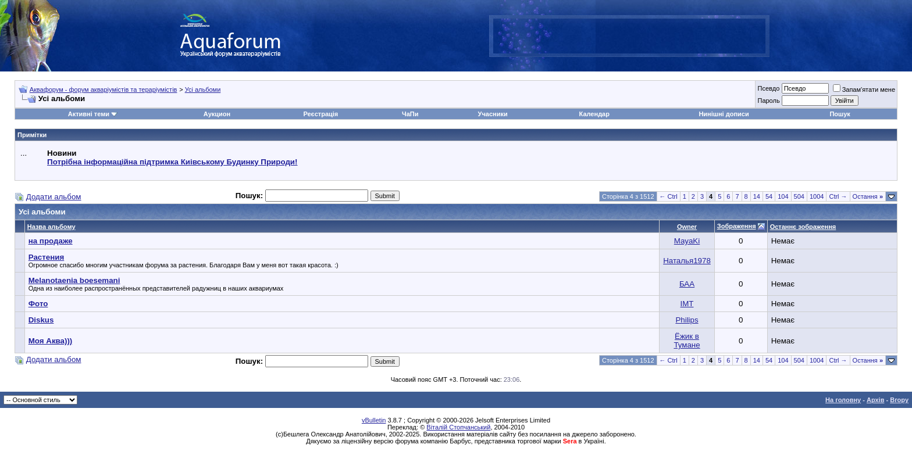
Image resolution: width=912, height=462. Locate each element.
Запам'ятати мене (864, 89)
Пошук (839, 113)
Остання (868, 196)
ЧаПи (410, 113)
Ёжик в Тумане (687, 340)
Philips (686, 320)
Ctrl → (838, 196)
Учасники (493, 113)
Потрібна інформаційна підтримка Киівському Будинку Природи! (172, 161)
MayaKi (687, 241)
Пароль (768, 100)
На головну (843, 399)
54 (768, 196)
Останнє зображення (803, 226)
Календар (594, 113)
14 (756, 196)
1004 (817, 196)
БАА (686, 284)
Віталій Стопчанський (458, 427)
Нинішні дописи (724, 113)
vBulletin (374, 420)
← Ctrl (669, 196)
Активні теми (88, 113)
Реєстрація (320, 113)
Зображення (736, 226)
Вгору (899, 399)
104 (783, 196)
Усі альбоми (203, 89)
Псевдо (768, 88)
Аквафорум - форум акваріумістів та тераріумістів (103, 89)
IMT (687, 303)
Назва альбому (51, 226)
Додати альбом (53, 196)
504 (799, 196)
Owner (687, 226)
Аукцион (217, 113)
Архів (875, 399)
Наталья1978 (687, 260)
